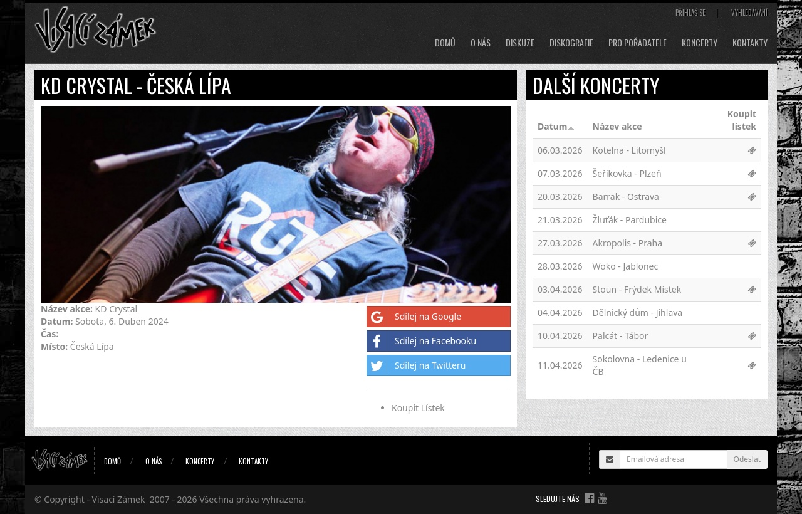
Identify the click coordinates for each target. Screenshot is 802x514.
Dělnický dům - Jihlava (638, 312)
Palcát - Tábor (620, 336)
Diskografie (571, 42)
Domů (445, 42)
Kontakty (750, 42)
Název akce (617, 126)
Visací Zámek (118, 499)
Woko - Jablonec (626, 266)
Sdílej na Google (414, 317)
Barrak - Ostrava (626, 196)
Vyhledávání (749, 13)
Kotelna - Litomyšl (629, 150)
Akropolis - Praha (628, 243)
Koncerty (699, 42)
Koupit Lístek (418, 408)
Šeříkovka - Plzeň (627, 173)
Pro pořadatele (637, 42)
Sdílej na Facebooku (421, 341)
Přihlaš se (690, 13)
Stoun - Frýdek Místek (637, 289)
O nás (481, 42)
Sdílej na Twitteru (416, 365)
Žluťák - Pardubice (630, 220)
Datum (556, 126)
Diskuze (520, 42)
